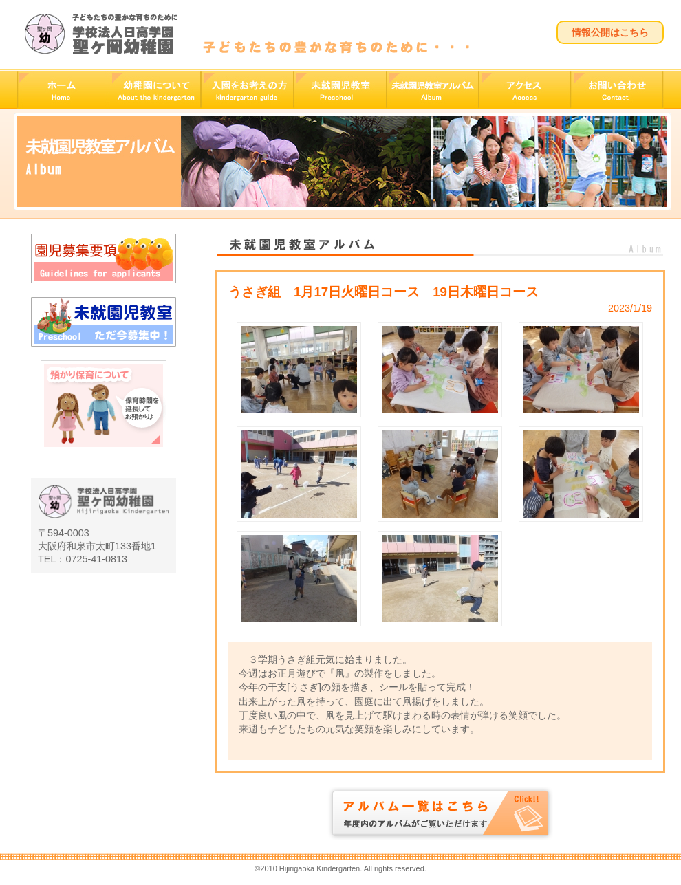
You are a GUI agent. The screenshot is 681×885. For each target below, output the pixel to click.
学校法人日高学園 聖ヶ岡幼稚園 (100, 34)
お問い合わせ (617, 90)
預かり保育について (103, 430)
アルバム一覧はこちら (440, 813)
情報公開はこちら (610, 32)
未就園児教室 (339, 90)
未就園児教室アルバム (432, 90)
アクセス (524, 90)
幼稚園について (155, 90)
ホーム (63, 90)
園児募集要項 (103, 258)
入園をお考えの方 (247, 90)
